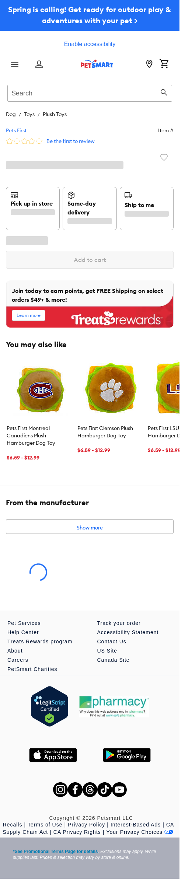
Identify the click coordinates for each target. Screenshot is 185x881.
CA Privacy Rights (77, 832)
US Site (107, 651)
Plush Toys (55, 114)
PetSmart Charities (32, 669)
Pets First (16, 130)
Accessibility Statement (128, 632)
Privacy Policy (86, 825)
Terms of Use (45, 825)
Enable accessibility (90, 44)
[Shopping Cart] (164, 64)
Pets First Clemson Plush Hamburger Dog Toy (105, 432)
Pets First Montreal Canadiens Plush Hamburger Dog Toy (31, 435)
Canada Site (113, 660)
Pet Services (24, 623)
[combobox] (89, 92)
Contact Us (111, 641)
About (15, 651)
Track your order (119, 623)
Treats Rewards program (39, 641)
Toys (29, 114)
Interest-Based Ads (136, 825)
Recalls (12, 825)
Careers (17, 660)
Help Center (23, 632)
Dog (11, 114)
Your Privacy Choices (139, 832)
